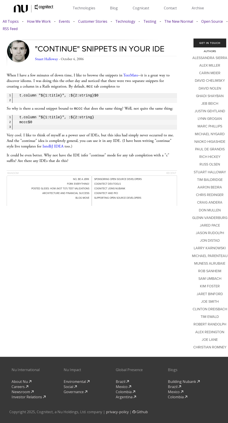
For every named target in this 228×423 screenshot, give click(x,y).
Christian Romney (209, 347)
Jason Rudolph (210, 233)
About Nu (21, 381)
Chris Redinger (210, 195)
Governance (75, 391)
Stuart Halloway (46, 59)
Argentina (126, 396)
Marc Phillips (209, 126)
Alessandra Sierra (209, 58)
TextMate (130, 75)
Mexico (123, 386)
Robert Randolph (209, 324)
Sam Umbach (209, 278)
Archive (198, 8)
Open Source (212, 21)
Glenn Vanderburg (209, 218)
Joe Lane (210, 339)
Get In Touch (209, 43)
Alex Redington (209, 332)
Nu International (26, 370)
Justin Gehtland (210, 111)
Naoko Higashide (209, 141)
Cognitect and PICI (106, 192)
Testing (149, 21)
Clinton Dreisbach (210, 309)
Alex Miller (209, 65)
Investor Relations (29, 396)
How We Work (39, 21)
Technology (125, 21)
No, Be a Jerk (81, 178)
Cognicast (141, 8)
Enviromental (77, 381)
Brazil (122, 381)
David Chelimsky (210, 80)
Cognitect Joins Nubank (109, 187)
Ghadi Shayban (210, 96)
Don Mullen (210, 210)
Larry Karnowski (210, 248)
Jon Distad (210, 240)
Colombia (125, 391)
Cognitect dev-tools (107, 183)
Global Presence (129, 370)
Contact (170, 8)
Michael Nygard (210, 134)
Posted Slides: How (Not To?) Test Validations (60, 187)
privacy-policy (117, 411)
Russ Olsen (210, 164)
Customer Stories (92, 21)
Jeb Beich (209, 103)
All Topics (11, 21)
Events (64, 21)
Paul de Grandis (210, 149)
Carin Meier (209, 73)
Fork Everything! (78, 183)
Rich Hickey (209, 157)
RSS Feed (10, 29)
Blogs (172, 370)
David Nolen (210, 88)
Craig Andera (209, 202)
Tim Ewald (210, 317)
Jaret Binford (210, 294)
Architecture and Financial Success (65, 192)
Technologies (84, 8)
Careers (20, 386)
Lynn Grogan (210, 118)
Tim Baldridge (210, 180)
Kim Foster (210, 286)
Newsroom (23, 391)
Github (140, 411)
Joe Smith (210, 301)
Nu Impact (72, 370)
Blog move (82, 197)
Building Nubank (184, 381)
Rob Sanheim (209, 271)
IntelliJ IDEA (53, 145)
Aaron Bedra (209, 187)
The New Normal (178, 21)
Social (70, 386)
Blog (114, 8)
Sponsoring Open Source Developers (118, 178)
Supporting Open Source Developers (117, 197)
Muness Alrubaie (209, 263)
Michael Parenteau (210, 256)
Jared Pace (210, 225)
